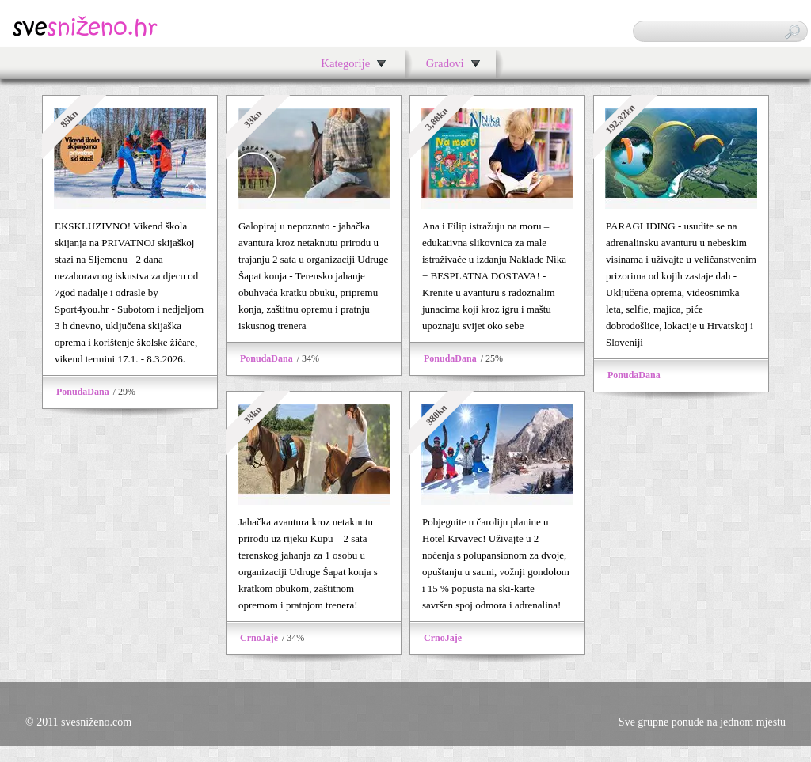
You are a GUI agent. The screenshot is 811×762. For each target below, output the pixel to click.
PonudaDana (82, 391)
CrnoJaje (259, 637)
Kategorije (345, 63)
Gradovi (445, 63)
